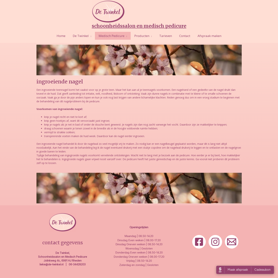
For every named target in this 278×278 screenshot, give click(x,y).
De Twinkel (83, 36)
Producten (141, 36)
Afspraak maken (206, 36)
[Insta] (215, 242)
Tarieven (164, 36)
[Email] (231, 242)
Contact (182, 36)
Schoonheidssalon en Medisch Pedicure (139, 26)
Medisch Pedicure (113, 36)
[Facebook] (199, 242)
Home (64, 36)
